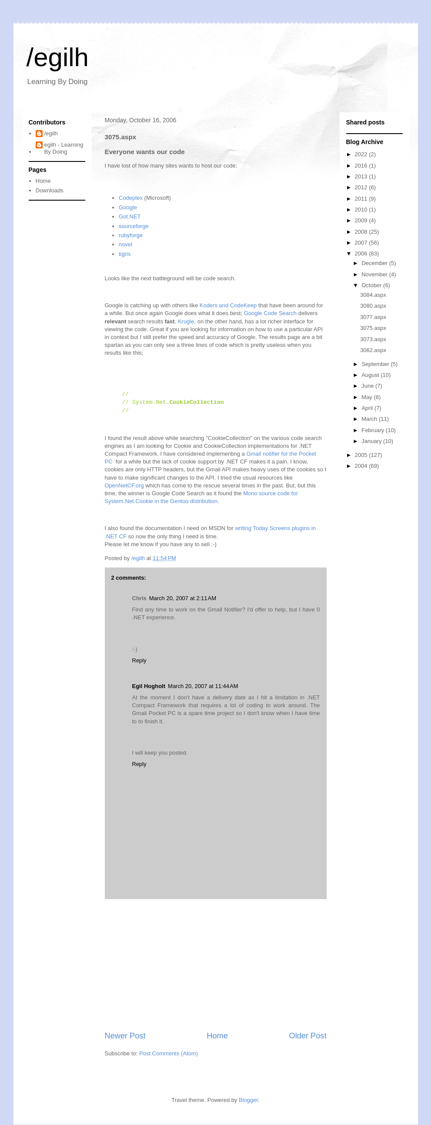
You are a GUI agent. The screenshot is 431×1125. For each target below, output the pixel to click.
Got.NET (130, 216)
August (371, 375)
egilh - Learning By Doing (64, 148)
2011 (362, 198)
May (367, 397)
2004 (362, 466)
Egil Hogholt (149, 686)
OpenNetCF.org (124, 485)
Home (217, 1035)
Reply (139, 660)
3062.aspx (373, 350)
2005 (362, 455)
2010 (362, 209)
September (376, 364)
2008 (362, 231)
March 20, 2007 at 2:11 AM (182, 598)
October (372, 285)
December (375, 263)
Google (128, 207)
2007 (362, 242)
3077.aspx (373, 317)
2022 (362, 154)
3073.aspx (373, 339)
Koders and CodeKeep (228, 305)
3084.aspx (373, 295)
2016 (362, 165)
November (375, 274)
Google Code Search (270, 313)
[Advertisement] (215, 964)
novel (125, 244)
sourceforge (134, 226)
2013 (362, 176)
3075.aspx (373, 328)
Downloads (49, 190)
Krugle (186, 321)
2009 (362, 220)
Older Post (308, 1035)
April (367, 408)
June (368, 386)
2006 (362, 253)
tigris (124, 254)
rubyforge (131, 235)
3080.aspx (373, 305)
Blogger (248, 1100)
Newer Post (125, 1035)
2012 (362, 187)
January (372, 441)
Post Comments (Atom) (168, 1053)
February (373, 430)
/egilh (58, 57)
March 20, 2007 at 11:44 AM (203, 686)
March (370, 419)
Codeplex (131, 198)
